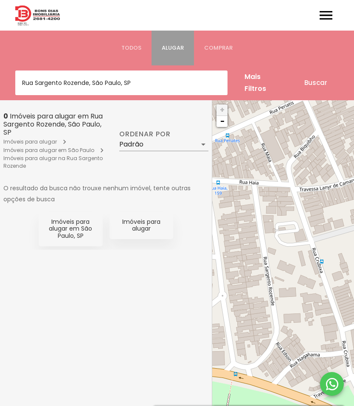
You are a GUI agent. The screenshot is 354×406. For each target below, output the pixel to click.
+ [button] (222, 109)
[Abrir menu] (326, 15)
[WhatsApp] (332, 384)
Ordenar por (144, 134)
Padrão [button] (131, 144)
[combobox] (121, 82)
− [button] (222, 121)
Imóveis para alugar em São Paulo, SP (70, 228)
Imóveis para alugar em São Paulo (48, 150)
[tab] (131, 48)
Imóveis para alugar (30, 141)
